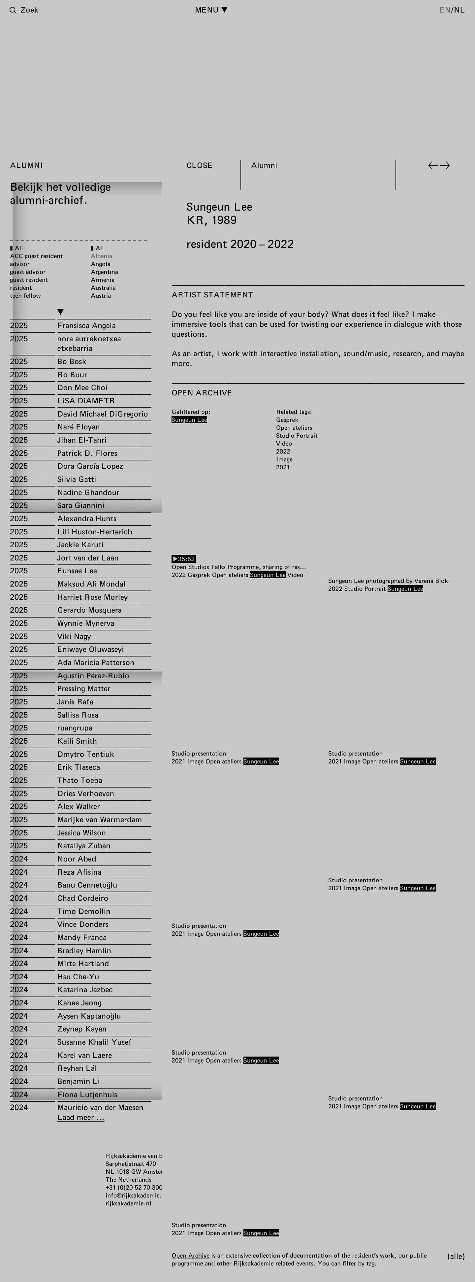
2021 (178, 760)
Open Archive (190, 1255)
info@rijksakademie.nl (136, 1195)
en (445, 9)
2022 (179, 574)
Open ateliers (230, 574)
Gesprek (199, 574)
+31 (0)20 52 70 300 (134, 1187)
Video (295, 574)
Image (195, 760)
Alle (456, 1256)
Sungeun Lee (268, 574)
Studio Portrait (365, 588)
